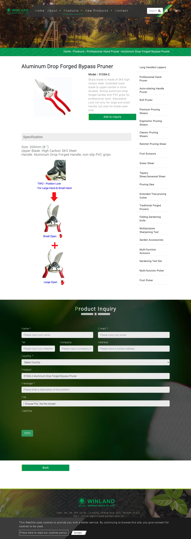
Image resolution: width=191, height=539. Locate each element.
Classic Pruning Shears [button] (149, 134)
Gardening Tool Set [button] (151, 261)
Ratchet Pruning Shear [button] (153, 144)
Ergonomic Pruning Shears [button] (151, 123)
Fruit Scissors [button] (148, 153)
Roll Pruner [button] (146, 100)
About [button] (52, 10)
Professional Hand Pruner (103, 51)
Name (26, 328)
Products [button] (72, 10)
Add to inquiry (112, 116)
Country (27, 356)
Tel (23, 342)
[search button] (159, 12)
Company (66, 342)
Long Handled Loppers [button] (153, 67)
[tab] (153, 67)
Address (103, 342)
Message (28, 383)
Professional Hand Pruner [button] (150, 79)
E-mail (103, 328)
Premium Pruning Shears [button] (150, 111)
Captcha (27, 410)
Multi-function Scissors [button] (148, 251)
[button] (24, 99)
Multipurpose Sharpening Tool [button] (149, 230)
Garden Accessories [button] (151, 240)
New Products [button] (97, 10)
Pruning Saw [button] (147, 184)
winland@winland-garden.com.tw (103, 516)
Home (40, 10)
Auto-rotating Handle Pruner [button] (152, 90)
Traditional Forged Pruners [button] (150, 207)
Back (46, 467)
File (24, 397)
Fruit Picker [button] (146, 280)
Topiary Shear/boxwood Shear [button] (153, 175)
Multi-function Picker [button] (152, 270)
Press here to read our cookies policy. (44, 532)
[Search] (155, 11)
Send (27, 433)
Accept (78, 532)
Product (26, 369)
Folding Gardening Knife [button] (150, 219)
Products (78, 51)
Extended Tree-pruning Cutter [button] (153, 196)
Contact (121, 10)
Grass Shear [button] (147, 163)
